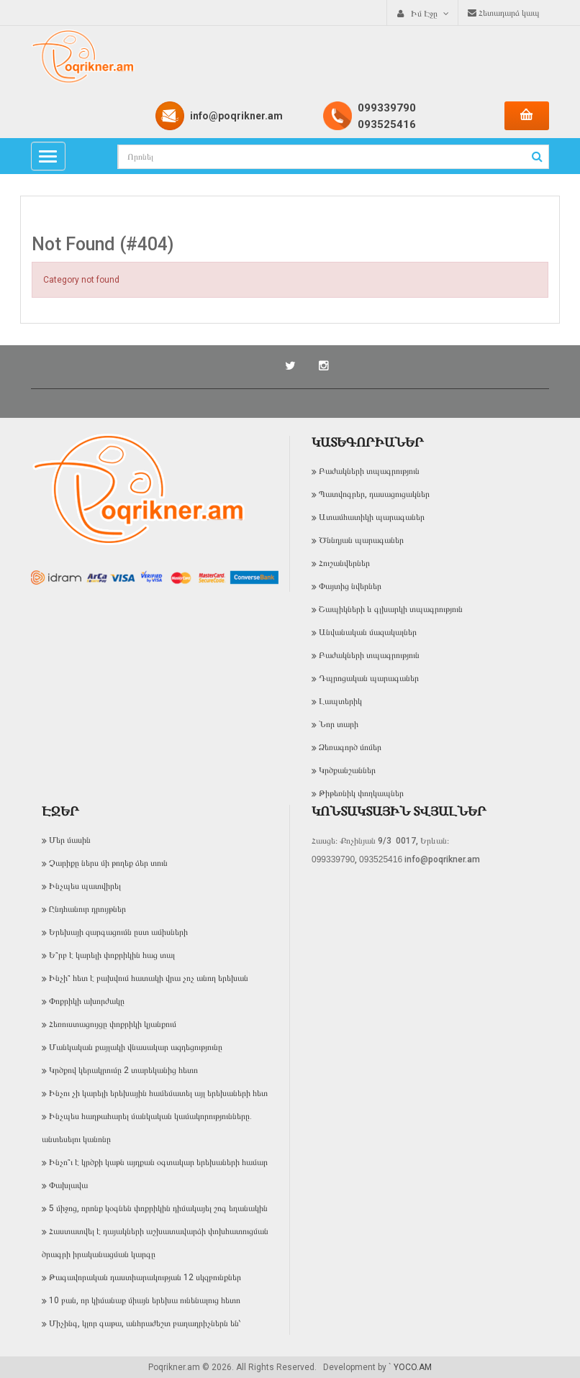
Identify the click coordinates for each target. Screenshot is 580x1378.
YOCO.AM (413, 1367)
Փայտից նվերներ (350, 586)
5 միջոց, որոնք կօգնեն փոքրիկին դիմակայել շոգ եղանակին (158, 1208)
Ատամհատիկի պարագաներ (372, 517)
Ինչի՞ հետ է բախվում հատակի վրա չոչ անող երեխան (148, 978)
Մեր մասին (70, 840)
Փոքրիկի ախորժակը (86, 1001)
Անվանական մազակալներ (368, 632)
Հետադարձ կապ (504, 13)
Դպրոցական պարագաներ (369, 678)
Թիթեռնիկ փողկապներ (361, 793)
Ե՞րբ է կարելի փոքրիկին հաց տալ (112, 955)
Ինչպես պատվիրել (85, 886)
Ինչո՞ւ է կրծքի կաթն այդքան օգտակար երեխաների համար (158, 1162)
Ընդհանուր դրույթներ (87, 909)
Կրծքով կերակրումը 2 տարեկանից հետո (123, 1070)
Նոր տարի (338, 724)
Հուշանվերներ (344, 563)
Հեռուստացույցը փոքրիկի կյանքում (112, 1024)
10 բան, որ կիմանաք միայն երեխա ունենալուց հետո (144, 1300)
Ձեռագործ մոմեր (350, 747)
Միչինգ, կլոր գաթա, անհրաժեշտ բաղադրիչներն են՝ (145, 1323)
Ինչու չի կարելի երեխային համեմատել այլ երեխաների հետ (158, 1093)
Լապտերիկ (340, 701)
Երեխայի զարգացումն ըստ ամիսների (118, 932)
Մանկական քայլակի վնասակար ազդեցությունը (135, 1047)
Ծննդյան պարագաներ (361, 540)
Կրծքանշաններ (347, 770)
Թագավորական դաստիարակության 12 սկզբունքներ (145, 1277)
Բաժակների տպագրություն (369, 471)
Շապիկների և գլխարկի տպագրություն (391, 609)
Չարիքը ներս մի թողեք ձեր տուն (108, 863)
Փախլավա (68, 1185)
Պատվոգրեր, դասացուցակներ (374, 494)
